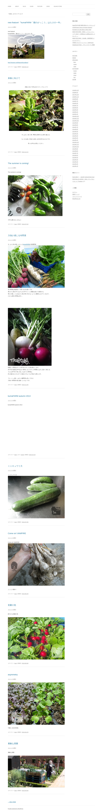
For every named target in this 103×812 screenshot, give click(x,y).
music (75, 64)
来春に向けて (14, 78)
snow (75, 75)
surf (75, 77)
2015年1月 (75, 114)
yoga (75, 66)
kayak (75, 71)
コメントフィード (77, 196)
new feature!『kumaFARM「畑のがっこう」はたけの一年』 (35, 22)
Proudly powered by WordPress (15, 808)
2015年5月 (75, 107)
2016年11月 (75, 97)
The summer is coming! (18, 163)
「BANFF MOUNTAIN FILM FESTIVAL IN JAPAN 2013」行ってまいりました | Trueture (83, 179)
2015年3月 (75, 110)
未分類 (74, 79)
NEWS (74, 58)
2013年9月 (75, 149)
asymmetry (13, 674)
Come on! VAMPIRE (17, 533)
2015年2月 (75, 112)
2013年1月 (75, 166)
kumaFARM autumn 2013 (19, 396)
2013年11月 (75, 144)
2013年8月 (75, 151)
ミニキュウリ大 (15, 466)
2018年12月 (75, 90)
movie (22, 454)
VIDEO (48, 6)
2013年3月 (75, 162)
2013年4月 (75, 159)
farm (15, 67)
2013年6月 (75, 155)
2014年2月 (75, 138)
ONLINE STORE (58, 6)
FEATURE (39, 6)
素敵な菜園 (13, 743)
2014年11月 (75, 118)
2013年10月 (75, 146)
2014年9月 (75, 123)
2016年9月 (75, 99)
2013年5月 (75, 157)
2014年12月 (75, 116)
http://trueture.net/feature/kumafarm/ (18, 62)
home (9, 6)
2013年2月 (75, 164)
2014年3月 (75, 136)
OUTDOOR (75, 68)
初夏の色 (12, 605)
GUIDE (31, 6)
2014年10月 (75, 120)
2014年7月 (75, 127)
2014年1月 (75, 140)
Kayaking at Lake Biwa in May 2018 (81, 29)
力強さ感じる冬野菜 (17, 235)
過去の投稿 (12, 802)
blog (24, 6)
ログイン (74, 192)
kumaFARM (26, 244)
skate (75, 73)
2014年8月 (75, 125)
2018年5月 (75, 92)
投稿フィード (76, 194)
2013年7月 (75, 153)
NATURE (74, 55)
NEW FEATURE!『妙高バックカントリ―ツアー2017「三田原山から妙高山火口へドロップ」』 (83, 34)
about (17, 6)
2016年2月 (75, 103)
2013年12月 (75, 142)
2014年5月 (75, 131)
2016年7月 (75, 101)
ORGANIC (75, 60)
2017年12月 (75, 94)
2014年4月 (75, 133)
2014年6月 (75, 129)
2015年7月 (75, 105)
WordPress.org (76, 198)
